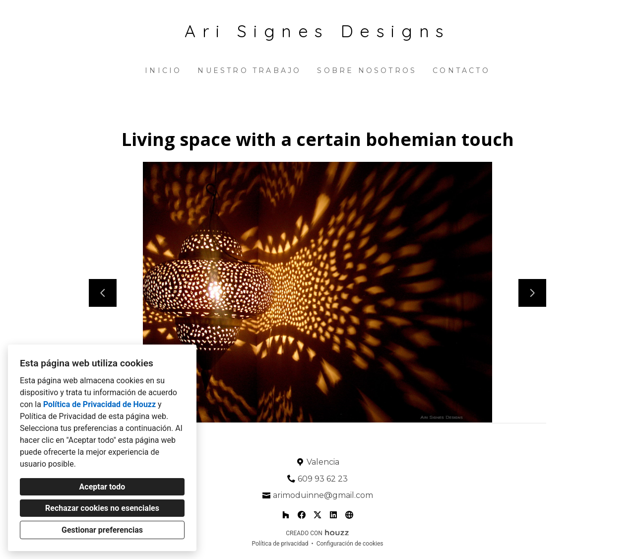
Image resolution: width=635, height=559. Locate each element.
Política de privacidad (280, 543)
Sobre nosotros (367, 70)
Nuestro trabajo (249, 70)
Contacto (461, 70)
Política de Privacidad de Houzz (99, 404)
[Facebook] (301, 514)
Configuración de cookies (350, 543)
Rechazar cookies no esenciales (102, 508)
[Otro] (349, 514)
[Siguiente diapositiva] (532, 293)
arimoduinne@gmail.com (323, 495)
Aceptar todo (102, 486)
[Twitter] (317, 514)
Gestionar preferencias (102, 530)
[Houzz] (285, 514)
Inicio (163, 70)
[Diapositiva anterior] (103, 293)
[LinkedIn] (333, 514)
